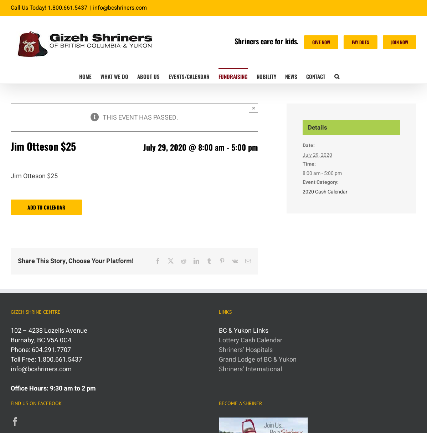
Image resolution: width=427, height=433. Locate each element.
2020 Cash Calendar (325, 192)
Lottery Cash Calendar (250, 340)
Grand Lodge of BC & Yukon (258, 359)
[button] (336, 76)
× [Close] (253, 108)
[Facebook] (15, 421)
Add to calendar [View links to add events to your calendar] (46, 207)
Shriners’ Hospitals (246, 350)
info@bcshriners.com (120, 8)
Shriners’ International (250, 369)
